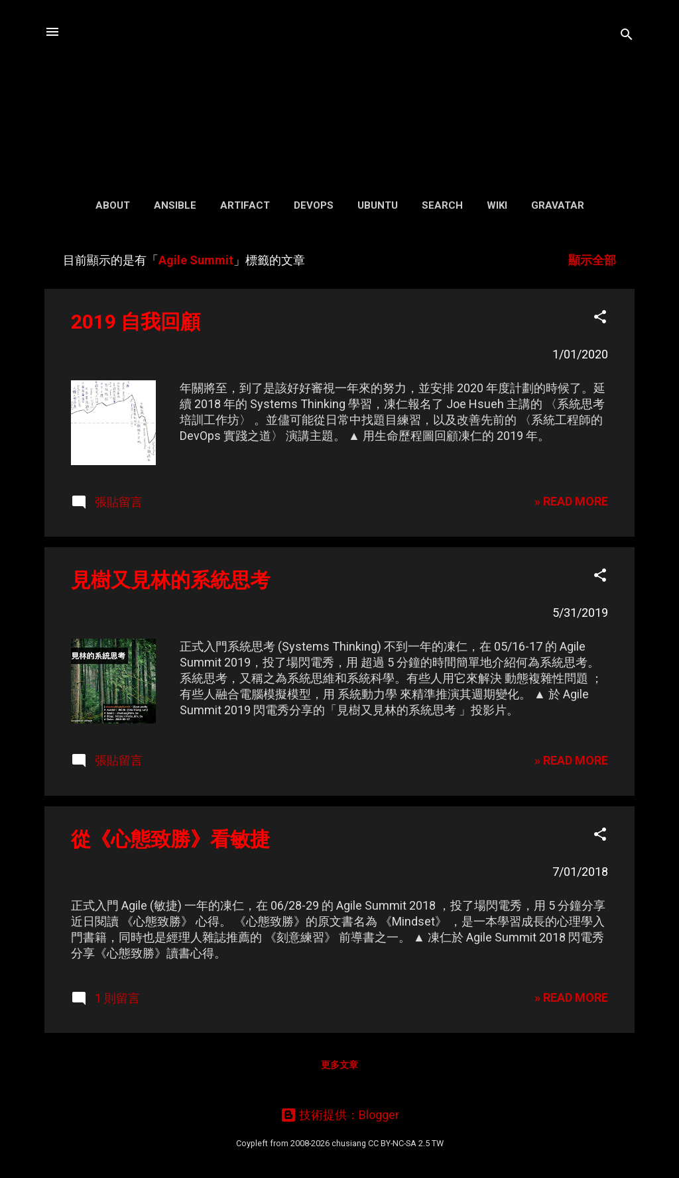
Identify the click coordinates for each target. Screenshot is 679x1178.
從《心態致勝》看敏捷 (170, 839)
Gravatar (557, 205)
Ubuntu (377, 205)
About (112, 205)
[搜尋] (627, 36)
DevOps (314, 205)
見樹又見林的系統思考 (170, 580)
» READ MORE (571, 501)
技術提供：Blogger (339, 1115)
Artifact (245, 205)
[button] (600, 319)
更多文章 (339, 1064)
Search (442, 205)
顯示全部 (592, 260)
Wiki (497, 205)
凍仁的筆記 (339, 92)
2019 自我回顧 (135, 321)
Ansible (175, 205)
